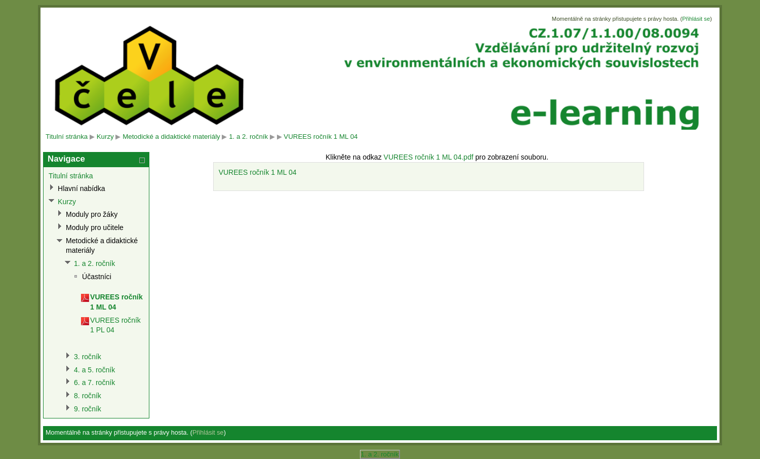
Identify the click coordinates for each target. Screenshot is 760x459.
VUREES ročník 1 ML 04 (320, 136)
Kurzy (105, 136)
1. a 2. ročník (248, 136)
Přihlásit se (696, 19)
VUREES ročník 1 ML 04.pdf (428, 157)
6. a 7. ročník (94, 382)
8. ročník (87, 396)
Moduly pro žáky (91, 214)
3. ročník (87, 357)
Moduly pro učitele (95, 227)
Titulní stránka (67, 136)
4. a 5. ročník (94, 370)
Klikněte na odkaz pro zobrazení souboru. (437, 157)
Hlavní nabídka (81, 188)
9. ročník (87, 409)
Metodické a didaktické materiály (171, 136)
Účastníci (96, 277)
